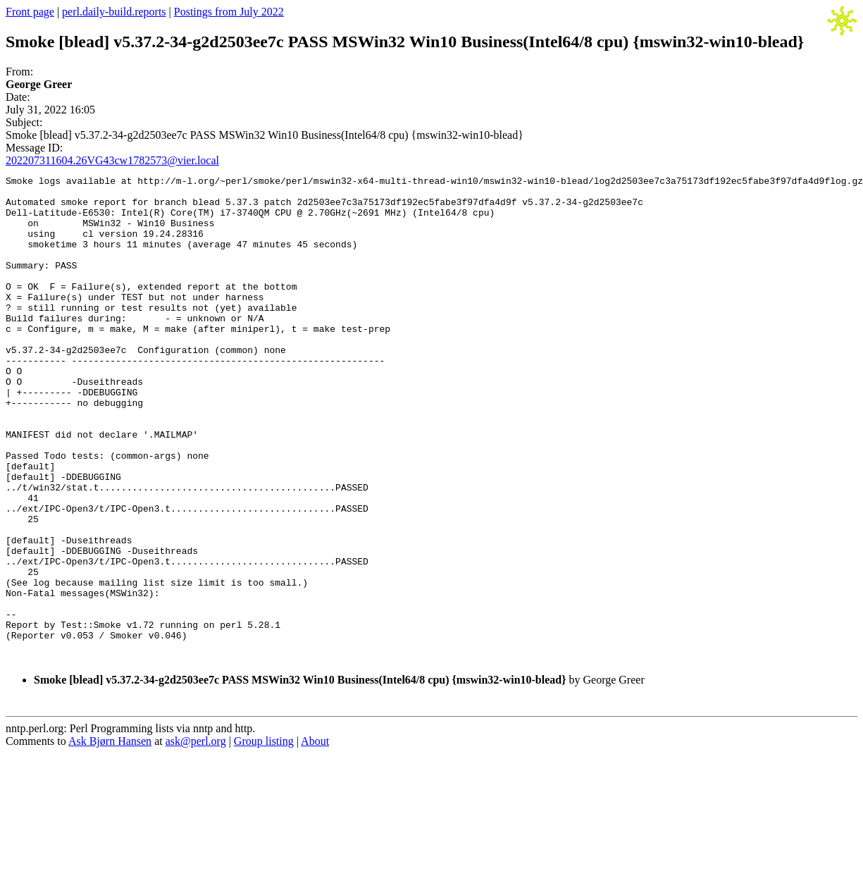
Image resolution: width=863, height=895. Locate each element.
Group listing (264, 838)
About (315, 838)
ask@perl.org (196, 838)
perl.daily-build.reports (114, 12)
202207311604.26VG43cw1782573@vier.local (112, 160)
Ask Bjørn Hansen (109, 838)
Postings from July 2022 (229, 12)
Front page (30, 12)
